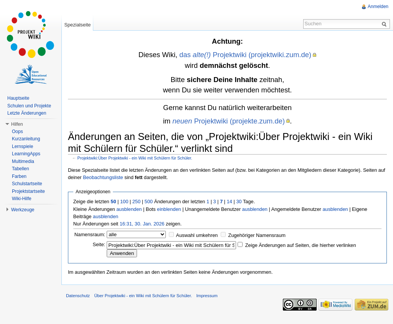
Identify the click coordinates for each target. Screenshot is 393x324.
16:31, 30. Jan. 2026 (142, 224)
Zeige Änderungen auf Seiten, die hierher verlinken (300, 245)
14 (229, 201)
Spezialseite (77, 25)
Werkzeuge (22, 209)
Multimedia (23, 161)
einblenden (169, 209)
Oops (17, 131)
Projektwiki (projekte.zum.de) (228, 121)
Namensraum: (89, 234)
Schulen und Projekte (29, 106)
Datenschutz (78, 295)
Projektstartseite (28, 191)
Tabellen (20, 168)
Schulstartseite (27, 183)
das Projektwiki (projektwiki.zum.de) (245, 55)
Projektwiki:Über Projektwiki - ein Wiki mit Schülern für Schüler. (135, 158)
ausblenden (129, 209)
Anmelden (378, 6)
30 (238, 201)
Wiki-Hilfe (21, 198)
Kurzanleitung (26, 138)
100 (124, 201)
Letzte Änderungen (26, 113)
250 (136, 201)
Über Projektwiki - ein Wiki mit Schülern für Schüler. (143, 295)
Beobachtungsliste (103, 177)
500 (149, 201)
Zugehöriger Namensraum (257, 235)
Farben (19, 176)
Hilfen (17, 124)
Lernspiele (22, 146)
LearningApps (26, 153)
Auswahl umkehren (197, 235)
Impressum (206, 295)
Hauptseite (18, 98)
